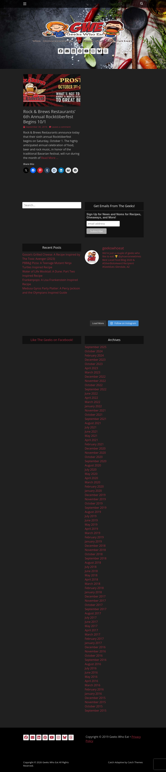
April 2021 (91, 440)
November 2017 (95, 601)
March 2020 (92, 482)
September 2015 (95, 710)
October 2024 (94, 351)
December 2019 (95, 495)
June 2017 (91, 622)
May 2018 (91, 575)
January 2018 (93, 592)
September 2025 (95, 347)
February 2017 (94, 639)
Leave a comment (61, 126)
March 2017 (92, 634)
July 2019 (91, 516)
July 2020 (91, 470)
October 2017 (94, 605)
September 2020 (95, 461)
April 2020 (91, 478)
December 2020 (95, 448)
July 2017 (91, 617)
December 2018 (95, 546)
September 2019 (95, 508)
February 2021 (94, 444)
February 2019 (94, 537)
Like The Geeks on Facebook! (52, 340)
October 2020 (94, 457)
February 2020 (94, 486)
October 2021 (94, 415)
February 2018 (94, 588)
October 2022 (94, 385)
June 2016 (91, 672)
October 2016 (94, 656)
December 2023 (95, 360)
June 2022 (91, 393)
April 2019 (91, 529)
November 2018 (95, 550)
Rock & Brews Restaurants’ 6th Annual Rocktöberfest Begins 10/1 (49, 116)
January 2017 (93, 643)
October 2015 (94, 706)
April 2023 (91, 368)
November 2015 (95, 702)
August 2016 (93, 664)
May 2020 (91, 474)
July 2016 (91, 668)
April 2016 (91, 681)
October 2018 (94, 554)
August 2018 (93, 563)
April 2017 (91, 630)
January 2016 (93, 694)
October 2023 (94, 364)
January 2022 (93, 406)
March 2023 (92, 372)
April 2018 (91, 579)
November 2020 (95, 453)
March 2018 (92, 584)
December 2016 (95, 647)
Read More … (49, 158)
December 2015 (95, 698)
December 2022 (95, 377)
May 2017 (91, 626)
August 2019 (93, 512)
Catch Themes (135, 762)
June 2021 (91, 431)
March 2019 (92, 533)
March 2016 (92, 685)
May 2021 (91, 436)
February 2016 (94, 689)
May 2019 (91, 524)
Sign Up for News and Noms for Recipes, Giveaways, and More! (114, 216)
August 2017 (93, 613)
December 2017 (95, 596)
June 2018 (91, 571)
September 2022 (95, 389)
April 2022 (91, 398)
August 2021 (93, 423)
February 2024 (94, 355)
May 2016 (91, 677)
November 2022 (95, 381)
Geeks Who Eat (50, 762)
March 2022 (92, 402)
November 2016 (95, 651)
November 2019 (95, 499)
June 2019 (91, 520)
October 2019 (94, 503)
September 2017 (95, 609)
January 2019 (93, 541)
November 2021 (95, 410)
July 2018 (91, 567)
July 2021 (91, 427)
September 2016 (95, 660)
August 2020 (93, 465)
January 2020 (93, 491)
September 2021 (95, 419)
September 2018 (95, 558)
